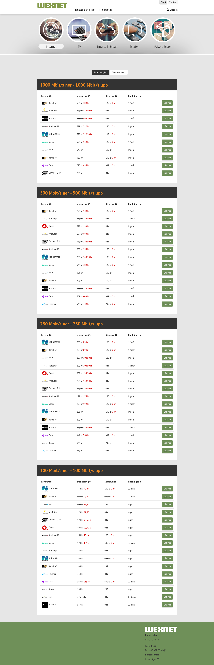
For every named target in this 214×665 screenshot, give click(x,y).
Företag (172, 2)
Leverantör (46, 96)
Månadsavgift (84, 96)
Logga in (172, 9)
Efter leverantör (119, 72)
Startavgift (111, 96)
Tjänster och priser (84, 9)
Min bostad (105, 9)
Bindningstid (134, 96)
